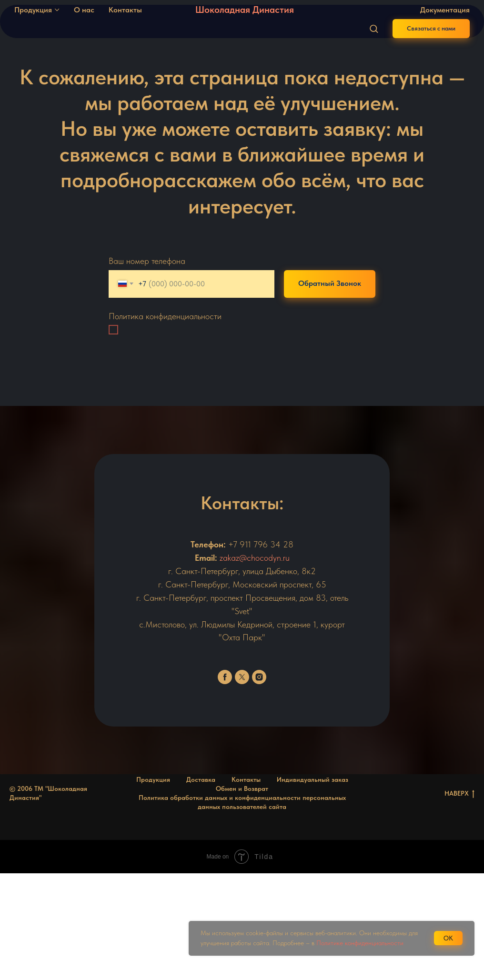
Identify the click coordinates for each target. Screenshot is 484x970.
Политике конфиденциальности (359, 943)
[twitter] (242, 677)
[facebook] (225, 677)
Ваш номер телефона (147, 261)
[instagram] (259, 677)
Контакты (125, 9)
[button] (373, 28)
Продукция (33, 9)
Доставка (200, 779)
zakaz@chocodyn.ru (255, 558)
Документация (445, 9)
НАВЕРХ (459, 793)
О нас (84, 9)
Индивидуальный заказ (312, 779)
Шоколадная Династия (244, 9)
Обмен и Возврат (242, 788)
